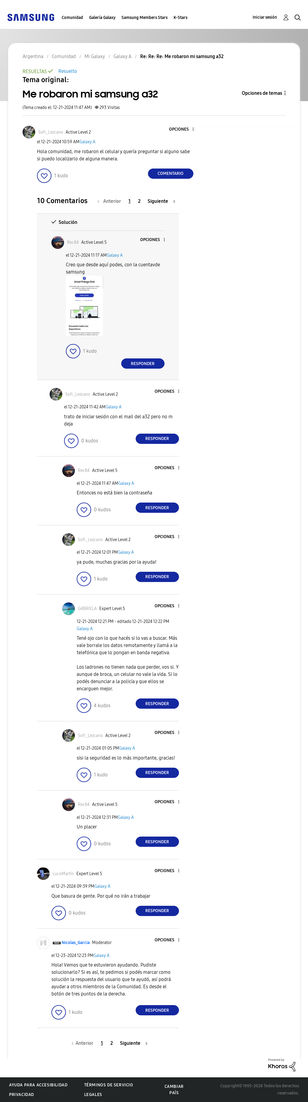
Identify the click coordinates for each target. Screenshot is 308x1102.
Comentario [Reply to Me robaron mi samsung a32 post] (170, 173)
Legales (93, 1094)
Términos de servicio (108, 1085)
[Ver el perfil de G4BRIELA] (87, 608)
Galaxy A (87, 141)
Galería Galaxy (102, 17)
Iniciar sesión (265, 17)
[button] (182, 129)
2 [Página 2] (139, 201)
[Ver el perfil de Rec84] (73, 242)
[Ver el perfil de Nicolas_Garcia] (76, 942)
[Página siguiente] (161, 201)
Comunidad (72, 17)
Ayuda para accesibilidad (38, 1085)
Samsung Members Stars (145, 17)
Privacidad (21, 1094)
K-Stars (180, 17)
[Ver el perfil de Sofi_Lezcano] (50, 132)
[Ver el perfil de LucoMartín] (63, 873)
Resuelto (67, 71)
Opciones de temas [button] (262, 93)
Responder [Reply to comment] (143, 363)
